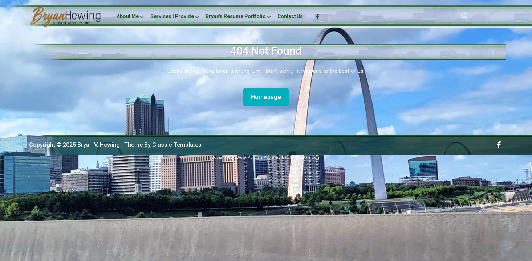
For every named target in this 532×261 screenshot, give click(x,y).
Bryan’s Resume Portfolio (236, 16)
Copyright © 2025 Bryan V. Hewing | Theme (86, 144)
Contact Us (290, 16)
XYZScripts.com (305, 157)
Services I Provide (172, 16)
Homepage (269, 96)
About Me (128, 16)
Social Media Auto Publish (236, 157)
